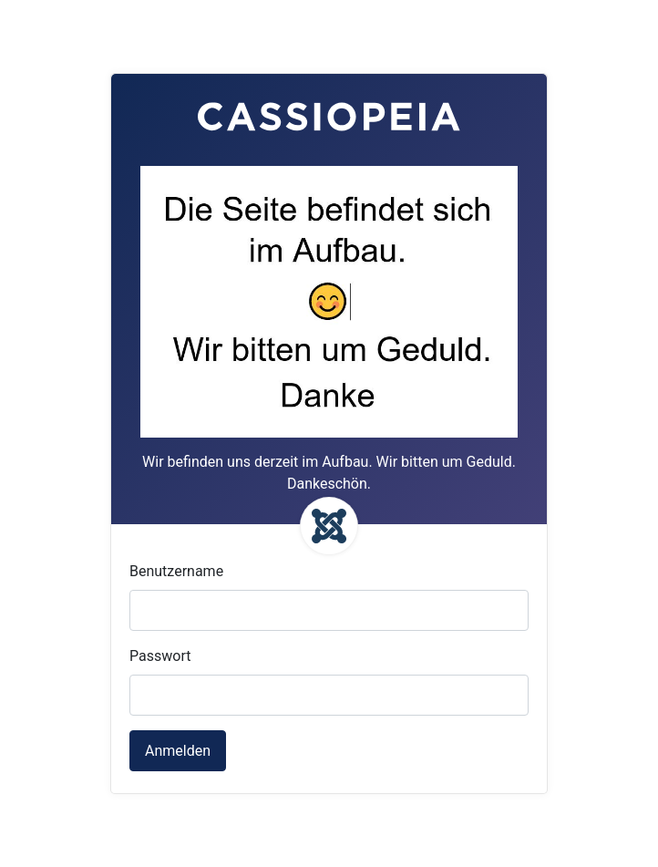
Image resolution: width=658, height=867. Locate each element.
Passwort (159, 656)
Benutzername (176, 571)
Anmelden (178, 750)
